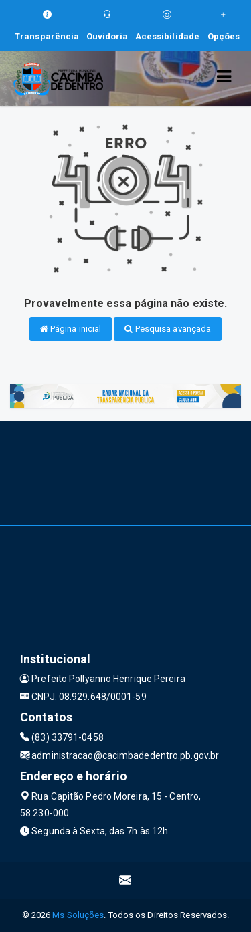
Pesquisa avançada (167, 329)
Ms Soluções (78, 915)
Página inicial (71, 329)
